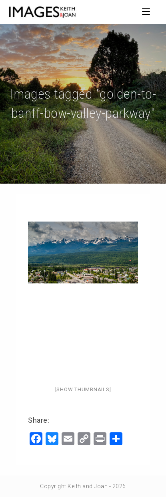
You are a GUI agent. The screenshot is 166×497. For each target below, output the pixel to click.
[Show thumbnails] (83, 389)
